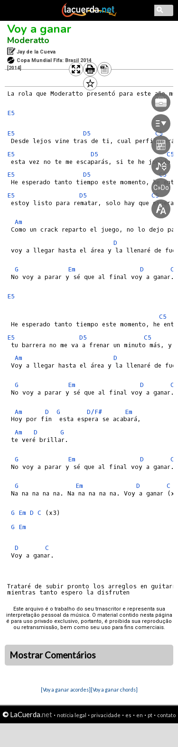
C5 (163, 317)
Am (18, 222)
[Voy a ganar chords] (114, 689)
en (139, 715)
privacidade (106, 715)
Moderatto (28, 40)
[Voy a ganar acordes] (66, 689)
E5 (11, 113)
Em (71, 385)
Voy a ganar (39, 28)
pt (150, 715)
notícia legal (71, 715)
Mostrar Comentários (52, 655)
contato (166, 715)
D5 (83, 337)
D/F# (94, 412)
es (128, 715)
